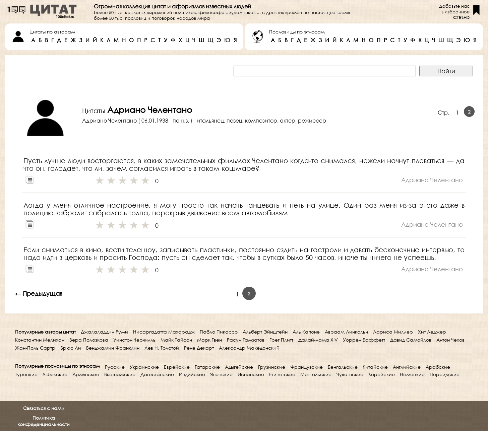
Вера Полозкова (88, 340)
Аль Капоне (306, 332)
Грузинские (271, 367)
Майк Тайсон (176, 340)
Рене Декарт (199, 348)
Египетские (282, 374)
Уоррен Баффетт (364, 340)
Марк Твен (209, 340)
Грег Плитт (281, 340)
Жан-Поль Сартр (35, 348)
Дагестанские (157, 374)
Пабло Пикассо (219, 332)
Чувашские (350, 374)
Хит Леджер (432, 332)
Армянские (85, 374)
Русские (115, 367)
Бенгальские (343, 367)
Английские (407, 367)
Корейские (381, 374)
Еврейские (177, 367)
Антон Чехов (450, 340)
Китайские (375, 367)
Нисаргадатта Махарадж (164, 332)
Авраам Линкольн (346, 332)
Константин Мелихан (39, 340)
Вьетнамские (119, 374)
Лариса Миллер (393, 332)
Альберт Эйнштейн (265, 332)
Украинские (144, 367)
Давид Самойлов (410, 340)
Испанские (251, 374)
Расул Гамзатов (245, 340)
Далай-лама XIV (318, 340)
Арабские (438, 367)
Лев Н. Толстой (161, 348)
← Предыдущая (38, 293)
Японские (221, 374)
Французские (306, 367)
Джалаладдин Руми (104, 332)
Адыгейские (239, 367)
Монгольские (315, 374)
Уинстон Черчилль (134, 340)
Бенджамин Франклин (112, 348)
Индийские (192, 374)
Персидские (445, 374)
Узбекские (55, 374)
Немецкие (412, 374)
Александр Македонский (249, 348)
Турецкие (26, 374)
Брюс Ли (70, 348)
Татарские (207, 367)
